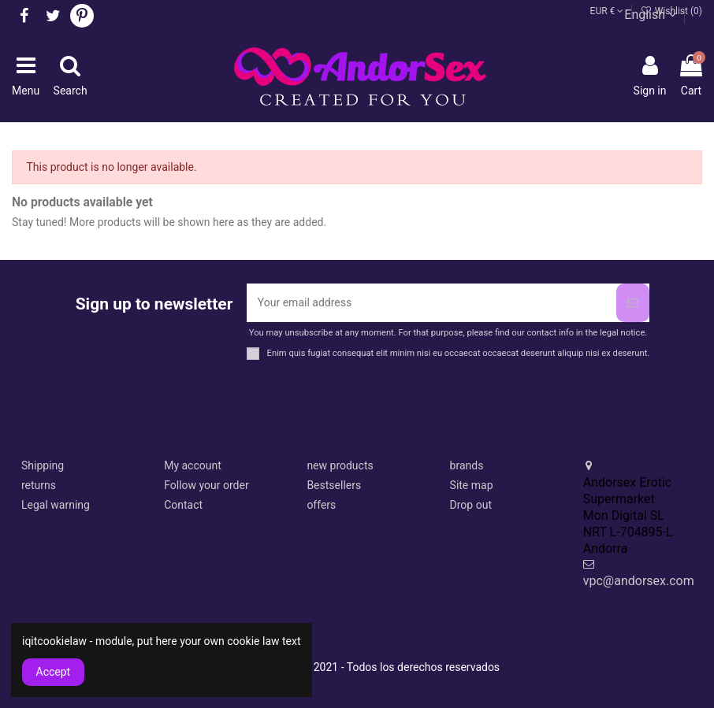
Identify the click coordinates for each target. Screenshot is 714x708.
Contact (183, 505)
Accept (53, 671)
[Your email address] (431, 303)
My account (192, 465)
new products (340, 465)
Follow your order (206, 485)
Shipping (42, 465)
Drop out (471, 505)
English (650, 14)
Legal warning (55, 505)
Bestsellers (334, 485)
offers (321, 505)
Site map (471, 485)
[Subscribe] (632, 303)
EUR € (607, 11)
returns (38, 485)
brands (467, 465)
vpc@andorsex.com (638, 580)
